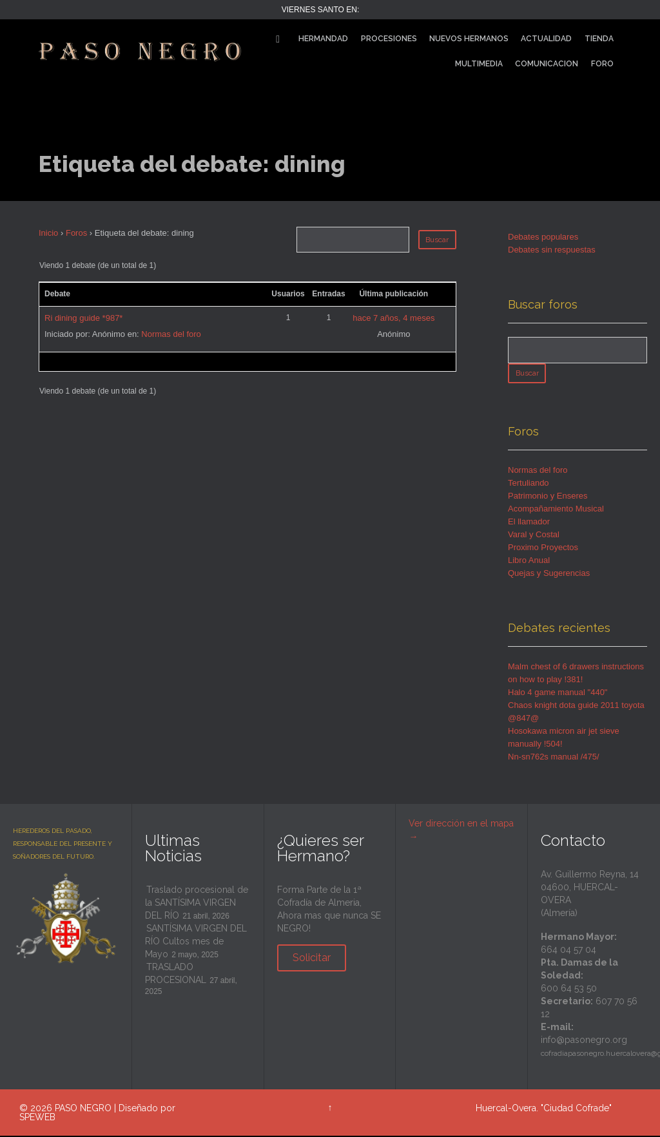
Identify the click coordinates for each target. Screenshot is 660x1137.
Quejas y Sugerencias (549, 574)
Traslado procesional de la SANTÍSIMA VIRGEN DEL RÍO (196, 904)
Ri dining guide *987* (83, 318)
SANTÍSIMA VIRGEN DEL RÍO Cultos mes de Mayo (196, 942)
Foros (76, 233)
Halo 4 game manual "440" (558, 693)
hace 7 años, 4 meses (393, 318)
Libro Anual (529, 561)
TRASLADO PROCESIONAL (175, 974)
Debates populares (543, 237)
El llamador (529, 523)
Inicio (48, 233)
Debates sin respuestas (552, 249)
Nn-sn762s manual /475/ (553, 758)
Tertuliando (528, 484)
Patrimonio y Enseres (548, 497)
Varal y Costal (533, 535)
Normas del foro (170, 334)
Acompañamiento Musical (556, 510)
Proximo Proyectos (543, 548)
